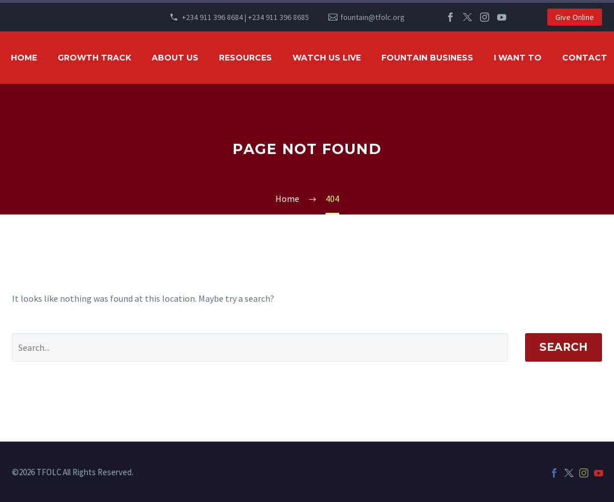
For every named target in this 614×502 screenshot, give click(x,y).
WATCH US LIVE (326, 57)
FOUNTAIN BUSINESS (427, 57)
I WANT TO (518, 57)
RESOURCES (245, 57)
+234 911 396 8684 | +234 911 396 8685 (245, 17)
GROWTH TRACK (94, 57)
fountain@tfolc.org (372, 17)
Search (563, 347)
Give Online (574, 17)
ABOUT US (175, 57)
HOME (24, 57)
